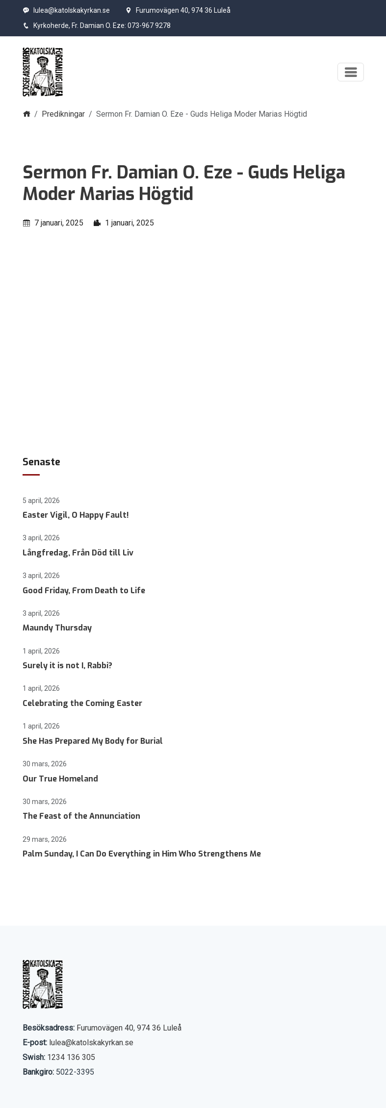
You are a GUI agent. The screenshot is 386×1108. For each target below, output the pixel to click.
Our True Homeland (60, 779)
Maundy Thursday (57, 628)
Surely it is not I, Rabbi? (67, 665)
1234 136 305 (71, 1057)
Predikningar (63, 114)
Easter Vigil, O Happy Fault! (76, 515)
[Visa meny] (350, 72)
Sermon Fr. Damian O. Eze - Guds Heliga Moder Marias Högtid (184, 183)
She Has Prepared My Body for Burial (93, 741)
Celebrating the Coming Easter (82, 703)
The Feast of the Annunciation (81, 816)
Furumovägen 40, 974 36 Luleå (178, 10)
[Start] (43, 72)
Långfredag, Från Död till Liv (78, 553)
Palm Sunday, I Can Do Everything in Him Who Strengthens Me (142, 854)
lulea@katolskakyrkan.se (66, 10)
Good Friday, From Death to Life (84, 590)
